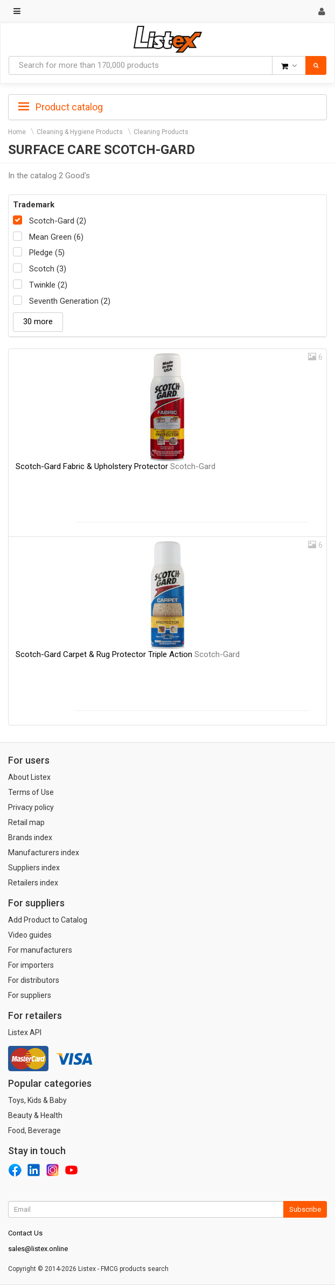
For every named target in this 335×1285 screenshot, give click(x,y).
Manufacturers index (43, 852)
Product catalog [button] (60, 107)
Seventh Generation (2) (69, 301)
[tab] (167, 106)
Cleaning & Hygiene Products (80, 132)
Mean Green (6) (56, 237)
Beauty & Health (35, 1115)
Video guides (30, 935)
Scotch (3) (47, 269)
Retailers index (33, 882)
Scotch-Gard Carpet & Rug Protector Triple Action (128, 654)
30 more (38, 321)
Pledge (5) (47, 252)
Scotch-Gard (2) (57, 221)
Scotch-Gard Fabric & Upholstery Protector (115, 466)
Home (17, 132)
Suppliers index (34, 867)
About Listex (29, 777)
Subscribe (305, 1209)
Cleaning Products (161, 132)
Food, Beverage (34, 1130)
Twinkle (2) (48, 285)
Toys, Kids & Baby (37, 1100)
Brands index (30, 837)
